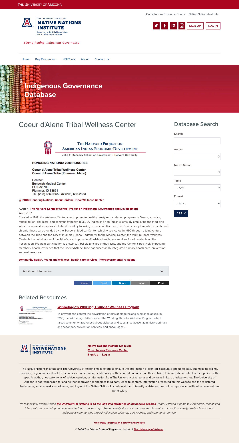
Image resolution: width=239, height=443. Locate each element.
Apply (181, 213)
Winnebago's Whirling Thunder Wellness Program (98, 307)
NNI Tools (69, 59)
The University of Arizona (148, 429)
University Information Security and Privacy (119, 422)
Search (178, 134)
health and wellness (57, 260)
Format (178, 196)
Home (25, 59)
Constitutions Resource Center (165, 14)
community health (30, 260)
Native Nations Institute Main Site (110, 346)
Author (178, 149)
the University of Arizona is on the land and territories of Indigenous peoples (106, 404)
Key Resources (45, 59)
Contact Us (102, 59)
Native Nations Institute (204, 14)
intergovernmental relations (117, 260)
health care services (84, 260)
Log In (213, 26)
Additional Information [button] (37, 271)
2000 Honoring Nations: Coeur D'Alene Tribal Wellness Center (63, 200)
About (85, 59)
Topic (177, 181)
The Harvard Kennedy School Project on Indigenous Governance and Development (84, 209)
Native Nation (182, 165)
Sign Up (195, 26)
